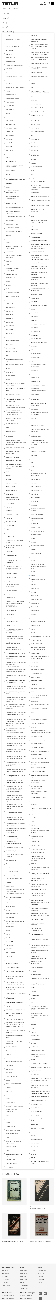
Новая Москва (35, 381)
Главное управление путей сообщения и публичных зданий (14, 568)
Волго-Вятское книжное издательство (13, 419)
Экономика (34, 1132)
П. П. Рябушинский (36, 490)
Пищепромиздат (36, 534)
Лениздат (34, 35)
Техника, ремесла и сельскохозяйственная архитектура (38, 858)
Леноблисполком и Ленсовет (40, 76)
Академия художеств (12, 228)
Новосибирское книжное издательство (38, 398)
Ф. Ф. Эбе (33, 1043)
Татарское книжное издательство (37, 837)
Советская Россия (36, 736)
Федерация (34, 1047)
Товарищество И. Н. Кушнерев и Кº (40, 940)
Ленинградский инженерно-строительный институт (39, 58)
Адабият (8, 174)
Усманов (33, 1032)
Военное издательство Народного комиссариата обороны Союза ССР (14, 412)
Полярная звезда (36, 553)
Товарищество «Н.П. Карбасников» (37, 935)
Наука (33, 350)
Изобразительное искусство (14, 1002)
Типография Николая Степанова (37, 924)
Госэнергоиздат (11, 851)
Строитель (34, 801)
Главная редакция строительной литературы (14, 556)
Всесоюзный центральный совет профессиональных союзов (14, 466)
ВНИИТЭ (8, 379)
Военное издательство (13, 394)
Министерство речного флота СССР (40, 215)
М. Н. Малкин (35, 139)
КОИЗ (7, 1115)
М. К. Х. (33, 135)
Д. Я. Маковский (11, 860)
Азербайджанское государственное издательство (15, 178)
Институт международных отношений (14, 1042)
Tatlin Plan (23, 1276)
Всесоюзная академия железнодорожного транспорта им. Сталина (13, 459)
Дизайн (40, 1276)
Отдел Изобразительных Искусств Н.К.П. (38, 474)
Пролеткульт (35, 588)
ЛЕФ (32, 87)
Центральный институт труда (40, 1096)
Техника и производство (38, 849)
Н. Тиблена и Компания (38, 324)
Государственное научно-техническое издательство (14, 781)
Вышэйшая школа (11, 490)
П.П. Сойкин (34, 501)
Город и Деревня (11, 577)
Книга (8, 1098)
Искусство (9, 1058)
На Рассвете (34, 335)
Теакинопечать (35, 845)
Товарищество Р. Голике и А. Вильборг (39, 951)
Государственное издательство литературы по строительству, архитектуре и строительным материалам (15, 722)
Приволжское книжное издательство (38, 580)
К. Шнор (8, 1080)
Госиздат (9, 594)
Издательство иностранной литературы (14, 977)
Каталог (23, 1267)
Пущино (33, 614)
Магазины (5, 1273)
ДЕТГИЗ (8, 867)
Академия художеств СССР (14, 231)
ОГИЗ (32, 448)
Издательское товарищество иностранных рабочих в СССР (15, 972)
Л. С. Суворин (10, 1167)
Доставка (5, 1276)
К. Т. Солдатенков (11, 1076)
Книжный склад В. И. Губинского (12, 1110)
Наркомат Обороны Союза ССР (40, 342)
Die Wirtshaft (10, 54)
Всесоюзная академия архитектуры (13, 452)
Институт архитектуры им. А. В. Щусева (15, 1036)
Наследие (34, 346)
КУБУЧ (7, 1150)
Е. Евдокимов (10, 886)
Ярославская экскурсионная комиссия (40, 1162)
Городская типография (13, 581)
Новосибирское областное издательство (39, 404)
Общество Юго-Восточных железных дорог (39, 435)
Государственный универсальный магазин (13, 842)
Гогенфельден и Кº (11, 573)
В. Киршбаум (10, 333)
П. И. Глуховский (36, 486)
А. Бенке (8, 113)
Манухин (33, 159)
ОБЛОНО (33, 418)
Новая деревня (35, 377)
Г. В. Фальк (9, 507)
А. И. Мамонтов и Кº (12, 128)
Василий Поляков (11, 351)
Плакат (33, 538)
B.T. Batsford (10, 50)
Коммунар (9, 1122)
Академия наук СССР (12, 224)
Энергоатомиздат (36, 1139)
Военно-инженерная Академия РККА (15, 389)
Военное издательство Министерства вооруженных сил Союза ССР (15, 399)
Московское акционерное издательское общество (39, 267)
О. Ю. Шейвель (35, 409)
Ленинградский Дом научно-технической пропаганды (40, 53)
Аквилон (8, 235)
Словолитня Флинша (37, 723)
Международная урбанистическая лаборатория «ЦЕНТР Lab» (40, 187)
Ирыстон (8, 1054)
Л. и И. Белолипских (12, 1163)
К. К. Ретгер (9, 1072)
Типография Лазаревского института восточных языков (40, 914)
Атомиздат (9, 261)
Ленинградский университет (40, 63)
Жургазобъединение (12, 913)
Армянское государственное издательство (15, 247)
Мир (32, 226)
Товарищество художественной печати (38, 957)
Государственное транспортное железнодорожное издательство (16, 830)
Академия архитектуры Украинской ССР (13, 212)
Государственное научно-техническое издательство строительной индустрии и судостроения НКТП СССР (14, 798)
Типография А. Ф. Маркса (38, 889)
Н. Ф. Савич (34, 327)
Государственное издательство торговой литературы (15, 776)
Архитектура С (10, 252)
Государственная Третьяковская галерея (13, 643)
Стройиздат (34, 804)
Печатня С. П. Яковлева (38, 531)
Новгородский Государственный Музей (38, 389)
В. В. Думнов (9, 311)
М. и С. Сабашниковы (37, 131)
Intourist (9, 69)
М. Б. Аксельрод (35, 124)
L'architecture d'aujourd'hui (14, 80)
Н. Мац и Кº (34, 320)
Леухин (33, 83)
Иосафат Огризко (11, 1047)
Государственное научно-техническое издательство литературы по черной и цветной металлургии (14, 789)
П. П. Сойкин (34, 494)
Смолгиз (33, 727)
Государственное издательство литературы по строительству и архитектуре (15, 706)
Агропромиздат (10, 170)
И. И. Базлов (9, 945)
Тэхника (33, 991)
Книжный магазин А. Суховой (15, 1106)
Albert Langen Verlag (12, 46)
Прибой (15, 8)
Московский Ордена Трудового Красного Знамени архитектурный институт (40, 246)
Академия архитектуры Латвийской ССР (13, 203)
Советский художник (37, 747)
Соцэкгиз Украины (36, 754)
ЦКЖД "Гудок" (35, 1115)
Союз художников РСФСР (38, 767)
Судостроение (35, 814)
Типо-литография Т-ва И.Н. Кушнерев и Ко (39, 885)
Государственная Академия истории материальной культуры (14, 631)
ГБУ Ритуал (9, 533)
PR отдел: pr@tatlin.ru (9, 1298)
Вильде (8, 368)
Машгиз (33, 163)
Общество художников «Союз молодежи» (40, 430)
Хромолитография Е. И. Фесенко (40, 1067)
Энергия (33, 1135)
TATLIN (8, 91)
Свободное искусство (38, 688)
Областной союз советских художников (39, 413)
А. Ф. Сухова (9, 142)
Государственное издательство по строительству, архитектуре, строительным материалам (15, 738)
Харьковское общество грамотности (38, 1055)
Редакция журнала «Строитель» (40, 636)
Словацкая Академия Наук (39, 719)
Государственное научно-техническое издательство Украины (14, 806)
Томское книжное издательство (36, 962)
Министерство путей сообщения (37, 210)
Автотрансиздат (11, 161)
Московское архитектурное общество (39, 273)
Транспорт (34, 971)
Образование (35, 422)
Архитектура (42, 1270)
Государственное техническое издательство (15, 824)
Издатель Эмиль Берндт (13, 967)
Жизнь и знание (11, 906)
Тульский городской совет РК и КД (40, 979)
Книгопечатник (11, 1102)
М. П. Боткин (34, 146)
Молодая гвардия (36, 233)
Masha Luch (9, 83)
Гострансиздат (10, 625)
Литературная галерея (37, 107)
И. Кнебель (9, 949)
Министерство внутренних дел (40, 196)
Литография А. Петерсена (38, 111)
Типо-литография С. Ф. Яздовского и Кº (38, 879)
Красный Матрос (11, 1146)
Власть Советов (10, 375)
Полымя (33, 549)
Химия (33, 1059)
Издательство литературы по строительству (15, 988)
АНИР (7, 239)
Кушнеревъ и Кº (10, 1159)
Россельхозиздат (36, 644)
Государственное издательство (15, 653)
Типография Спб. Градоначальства (36, 929)
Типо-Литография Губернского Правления (40, 868)
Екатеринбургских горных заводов (14, 898)
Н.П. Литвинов (35, 331)
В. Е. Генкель (9, 322)
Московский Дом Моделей (39, 240)
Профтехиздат (35, 610)
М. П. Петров (34, 150)
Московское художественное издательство (40, 289)
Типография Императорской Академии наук (39, 909)
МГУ (32, 174)
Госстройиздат (10, 618)
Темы (40, 1267)
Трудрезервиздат (36, 974)
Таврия (33, 825)
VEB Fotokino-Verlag (12, 94)
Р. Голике (34, 618)
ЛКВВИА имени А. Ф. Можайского (37, 116)
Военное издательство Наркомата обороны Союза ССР (15, 406)
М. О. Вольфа (34, 142)
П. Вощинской (35, 479)
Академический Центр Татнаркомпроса (12, 197)
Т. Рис (32, 821)
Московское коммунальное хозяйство (39, 284)
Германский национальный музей (14, 541)
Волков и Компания (12, 424)
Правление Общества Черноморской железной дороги (38, 566)
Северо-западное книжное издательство (39, 696)
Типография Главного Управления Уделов (38, 894)
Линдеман (34, 100)
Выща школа (10, 494)
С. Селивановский (36, 673)
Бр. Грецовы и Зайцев (12, 292)
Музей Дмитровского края (39, 305)
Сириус (33, 712)
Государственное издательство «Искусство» (15, 657)
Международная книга (38, 181)
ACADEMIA (8, 43)
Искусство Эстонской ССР (14, 1061)
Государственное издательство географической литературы (15, 681)
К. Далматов (9, 1069)
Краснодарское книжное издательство (13, 1142)
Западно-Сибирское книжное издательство (15, 922)
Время (8, 427)
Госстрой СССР (10, 614)
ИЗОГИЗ (8, 1006)
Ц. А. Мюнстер (35, 1074)
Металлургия (35, 192)
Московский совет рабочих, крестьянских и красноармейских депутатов (40, 257)
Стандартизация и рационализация (36, 787)
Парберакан (34, 505)
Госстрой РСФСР (11, 610)
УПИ (32, 1002)
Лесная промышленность (39, 80)
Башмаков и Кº (10, 277)
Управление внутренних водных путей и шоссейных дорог (39, 1008)
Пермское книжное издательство (37, 519)
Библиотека (6, 8)
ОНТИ (32, 470)
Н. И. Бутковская (36, 316)
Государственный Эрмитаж (14, 847)
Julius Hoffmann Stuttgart (14, 76)
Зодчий (8, 937)
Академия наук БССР (12, 220)
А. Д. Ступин (9, 120)
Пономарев (34, 557)
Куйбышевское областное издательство (14, 1155)
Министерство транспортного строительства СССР (40, 221)
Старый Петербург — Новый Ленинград (39, 792)
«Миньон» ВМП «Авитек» (13, 98)
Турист (33, 987)
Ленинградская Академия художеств (39, 40)
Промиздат (34, 595)
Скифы (33, 716)
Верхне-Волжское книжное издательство (14, 360)
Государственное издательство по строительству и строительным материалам (15, 730)
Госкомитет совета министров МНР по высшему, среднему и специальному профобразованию (15, 604)
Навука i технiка (36, 338)
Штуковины (24, 1285)
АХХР (7, 265)
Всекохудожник (11, 431)
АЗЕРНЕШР (9, 183)
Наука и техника (36, 353)
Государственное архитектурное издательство (15, 648)
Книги (22, 1282)
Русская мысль (35, 653)
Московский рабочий (37, 252)
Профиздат (34, 607)
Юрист (33, 1157)
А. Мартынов (9, 131)
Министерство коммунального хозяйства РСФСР (40, 201)
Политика (5, 1282)
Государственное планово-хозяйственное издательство (15, 813)
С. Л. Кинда (34, 666)
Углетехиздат (35, 995)
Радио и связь (35, 625)
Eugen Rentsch (10, 61)
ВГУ (7, 355)
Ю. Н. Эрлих (34, 1146)
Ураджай (33, 1021)
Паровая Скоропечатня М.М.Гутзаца (38, 509)
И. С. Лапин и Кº (10, 952)
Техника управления (37, 852)
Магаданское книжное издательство (38, 154)
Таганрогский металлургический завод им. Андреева (40, 830)
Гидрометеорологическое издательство (14, 546)
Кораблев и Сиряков (12, 1133)
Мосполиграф (35, 298)
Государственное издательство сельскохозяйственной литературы (15, 751)
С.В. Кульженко (35, 677)
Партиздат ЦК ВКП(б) (37, 514)
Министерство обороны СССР (40, 205)
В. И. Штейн (9, 329)
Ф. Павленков (35, 1035)
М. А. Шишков (35, 120)
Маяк (32, 170)
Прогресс (33, 584)
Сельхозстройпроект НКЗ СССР (40, 705)
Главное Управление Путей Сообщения (14, 561)
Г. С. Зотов (9, 518)
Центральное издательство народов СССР (39, 1086)
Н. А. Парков (34, 313)
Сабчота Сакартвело (37, 680)
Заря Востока (10, 926)
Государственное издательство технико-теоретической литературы (15, 764)
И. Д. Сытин (9, 941)
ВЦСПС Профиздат (11, 483)
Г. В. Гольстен (10, 503)
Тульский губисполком (38, 984)
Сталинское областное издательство (38, 781)
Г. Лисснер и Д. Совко (12, 514)
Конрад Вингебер (11, 1126)
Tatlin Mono (23, 1273)
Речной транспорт (36, 640)
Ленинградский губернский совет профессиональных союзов (39, 46)
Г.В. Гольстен (10, 525)
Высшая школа (10, 486)
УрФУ (32, 1028)
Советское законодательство (40, 751)
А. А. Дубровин (10, 106)
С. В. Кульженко (35, 662)
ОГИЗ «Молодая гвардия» (38, 451)
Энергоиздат (35, 1143)
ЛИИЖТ (33, 96)
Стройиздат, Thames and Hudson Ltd (41, 809)
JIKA (7, 72)
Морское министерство (13, 39)
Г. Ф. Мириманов (11, 521)
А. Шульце (9, 146)
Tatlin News (23, 1270)
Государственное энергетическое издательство (15, 837)
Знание (8, 934)
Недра (33, 361)
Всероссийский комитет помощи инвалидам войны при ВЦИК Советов (16, 442)
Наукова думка (35, 357)
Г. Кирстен (9, 510)
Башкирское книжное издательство (12, 269)
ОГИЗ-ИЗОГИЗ (34, 455)
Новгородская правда (38, 385)
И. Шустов (9, 956)
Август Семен (10, 150)
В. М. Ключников (11, 337)
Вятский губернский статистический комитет (13, 498)
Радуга (33, 629)
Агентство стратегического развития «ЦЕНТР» (14, 166)
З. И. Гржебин (10, 917)
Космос (8, 1137)
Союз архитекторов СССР (38, 758)
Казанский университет (13, 1084)
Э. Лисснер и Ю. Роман (37, 1128)
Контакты (5, 1270)
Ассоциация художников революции (14, 256)
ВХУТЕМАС (9, 479)
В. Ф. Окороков (10, 348)
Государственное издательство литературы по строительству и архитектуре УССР (15, 714)
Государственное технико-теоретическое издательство (15, 818)
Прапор (33, 571)
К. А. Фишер (9, 1065)
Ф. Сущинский (35, 1039)
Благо (8, 289)
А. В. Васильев (10, 117)
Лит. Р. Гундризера (36, 104)
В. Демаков (9, 318)
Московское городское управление (38, 278)
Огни (32, 459)
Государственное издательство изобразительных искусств (15, 687)
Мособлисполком (36, 294)
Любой (8, 35)
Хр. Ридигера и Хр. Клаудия (39, 1063)
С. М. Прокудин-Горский (38, 669)
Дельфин (8, 864)
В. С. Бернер (9, 344)
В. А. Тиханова (10, 307)
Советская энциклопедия (39, 740)
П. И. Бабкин (34, 483)
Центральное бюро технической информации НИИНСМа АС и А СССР (41, 1080)
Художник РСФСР (36, 1071)
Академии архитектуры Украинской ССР (13, 191)
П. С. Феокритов (35, 497)
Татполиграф (35, 841)
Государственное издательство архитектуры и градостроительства (15, 664)
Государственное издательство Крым (15, 692)
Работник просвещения (38, 621)
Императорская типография (14, 1019)
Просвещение (35, 603)
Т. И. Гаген (34, 817)
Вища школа (10, 372)
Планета (33, 542)
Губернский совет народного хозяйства (15, 855)
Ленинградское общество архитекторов (39, 68)
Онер (32, 466)
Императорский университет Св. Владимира (16, 1031)
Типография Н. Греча (37, 919)
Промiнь (33, 592)
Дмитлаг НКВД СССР (12, 875)
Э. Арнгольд (34, 1124)
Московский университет (39, 263)
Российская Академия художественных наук (38, 648)
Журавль (8, 910)
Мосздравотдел (36, 237)
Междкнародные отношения (40, 178)
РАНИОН (33, 632)
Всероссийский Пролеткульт (15, 448)
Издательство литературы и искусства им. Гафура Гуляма (15, 983)
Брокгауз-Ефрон (10, 300)
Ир (6, 1050)
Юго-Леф (33, 1150)
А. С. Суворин (10, 135)
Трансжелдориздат (37, 967)
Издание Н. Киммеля (12, 963)
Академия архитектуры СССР (14, 207)
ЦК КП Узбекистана (36, 1111)
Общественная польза (38, 425)
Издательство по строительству (16, 993)
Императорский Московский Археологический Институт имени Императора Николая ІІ (15, 1024)
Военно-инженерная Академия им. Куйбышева (15, 384)
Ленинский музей (36, 72)
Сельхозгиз (34, 701)
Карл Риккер (9, 1091)
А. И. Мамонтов (10, 124)
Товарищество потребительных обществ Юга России (40, 946)
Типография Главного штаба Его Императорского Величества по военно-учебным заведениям (40, 902)
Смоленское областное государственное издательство (40, 731)
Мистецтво (34, 229)
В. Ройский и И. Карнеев (13, 340)
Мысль (33, 309)
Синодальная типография (39, 708)
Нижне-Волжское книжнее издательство (39, 365)
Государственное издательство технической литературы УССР (15, 770)
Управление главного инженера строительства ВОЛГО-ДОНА (41, 1015)
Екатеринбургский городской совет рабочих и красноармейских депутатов (15, 891)
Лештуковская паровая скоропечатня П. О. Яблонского (40, 92)
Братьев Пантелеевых (12, 296)
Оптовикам (5, 1279)
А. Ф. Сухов (9, 139)
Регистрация (6, 1285)
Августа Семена (10, 154)
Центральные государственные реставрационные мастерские (40, 1092)
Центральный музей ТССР (38, 1100)
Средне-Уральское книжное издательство (39, 776)
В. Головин (9, 314)
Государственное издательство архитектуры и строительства (15, 670)
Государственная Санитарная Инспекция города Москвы (15, 637)
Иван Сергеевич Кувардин (14, 960)
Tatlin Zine (23, 1279)
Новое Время (35, 394)
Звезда (8, 930)
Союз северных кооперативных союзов (40, 763)
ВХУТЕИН (8, 475)
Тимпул (33, 864)
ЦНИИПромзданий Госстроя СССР (39, 1120)
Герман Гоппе (10, 536)
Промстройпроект (36, 599)
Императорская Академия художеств (14, 1014)
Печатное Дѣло (35, 527)
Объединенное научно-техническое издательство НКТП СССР (39, 442)
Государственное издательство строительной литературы (15, 757)
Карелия (8, 1087)
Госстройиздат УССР (12, 621)
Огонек (33, 462)
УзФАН (33, 998)
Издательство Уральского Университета (14, 997)
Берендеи (8, 285)
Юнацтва (33, 1154)
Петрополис (34, 523)
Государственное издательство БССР (15, 676)
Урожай (33, 1024)
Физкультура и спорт (37, 1050)
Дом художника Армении (14, 878)
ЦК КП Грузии (35, 1108)
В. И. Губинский (10, 326)
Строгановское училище (38, 797)
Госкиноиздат (10, 597)
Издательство (8, 1267)
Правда (33, 560)
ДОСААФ (8, 882)
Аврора (8, 157)
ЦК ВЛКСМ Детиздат (37, 1104)
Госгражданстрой (11, 590)
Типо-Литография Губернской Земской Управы (40, 874)
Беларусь (8, 281)
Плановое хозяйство (37, 546)
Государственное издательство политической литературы (15, 744)
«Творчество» (10, 102)
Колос (8, 1119)
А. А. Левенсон (10, 109)
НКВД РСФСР (34, 370)
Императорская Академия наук (15, 1010)
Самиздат (34, 684)
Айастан (8, 187)
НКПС (32, 374)
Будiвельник (10, 303)
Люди (40, 1282)
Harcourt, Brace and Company (15, 65)
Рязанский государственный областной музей (40, 657)
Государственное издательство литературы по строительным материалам (15, 699)
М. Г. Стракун (35, 128)
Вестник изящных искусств (14, 364)
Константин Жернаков (13, 1130)
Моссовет (34, 301)
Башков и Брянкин (11, 274)
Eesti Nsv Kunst (10, 57)
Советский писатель (37, 743)
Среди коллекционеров (38, 771)
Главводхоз (9, 551)
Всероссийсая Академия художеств (13, 435)
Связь (32, 692)
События (41, 1279)
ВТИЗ (7, 472)
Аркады (8, 242)
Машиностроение (36, 167)
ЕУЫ (7, 902)
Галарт (8, 529)
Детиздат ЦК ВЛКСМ (12, 871)
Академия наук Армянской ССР (15, 216)
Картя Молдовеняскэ (12, 1095)
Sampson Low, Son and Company (15, 87)
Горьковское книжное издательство (13, 585)
